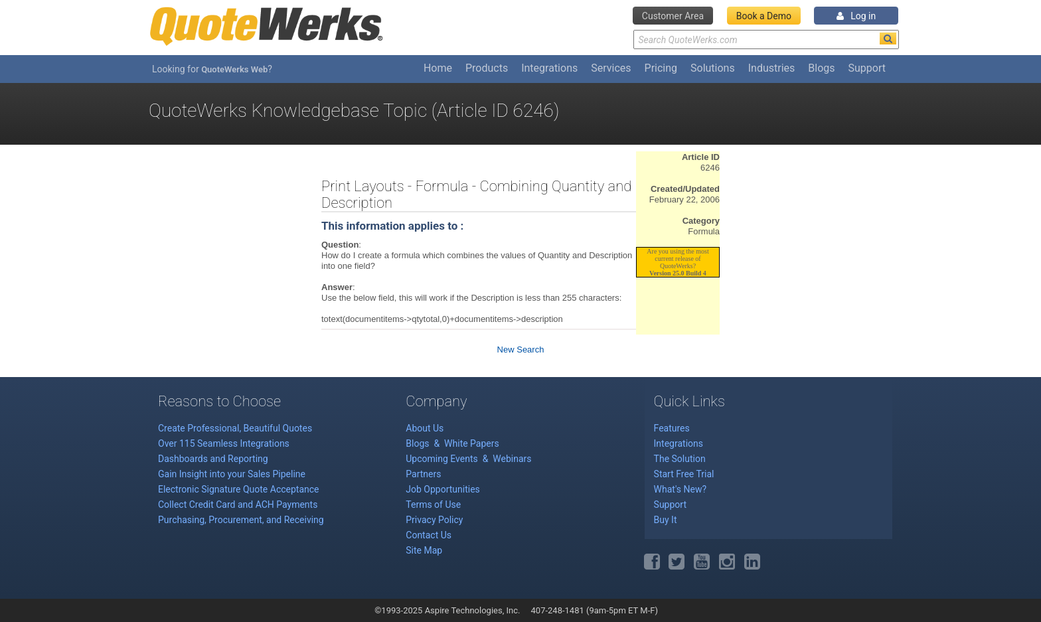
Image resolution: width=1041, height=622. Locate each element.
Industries (771, 68)
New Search (520, 349)
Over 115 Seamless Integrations (223, 443)
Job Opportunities (443, 489)
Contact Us (428, 535)
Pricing (661, 68)
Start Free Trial (684, 474)
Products (486, 68)
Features (672, 428)
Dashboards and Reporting (213, 458)
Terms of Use (433, 504)
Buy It (665, 519)
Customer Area (673, 16)
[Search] (888, 38)
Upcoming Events (443, 458)
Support (867, 68)
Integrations (549, 68)
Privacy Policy (434, 519)
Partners (423, 474)
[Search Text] (766, 39)
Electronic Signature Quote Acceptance (238, 489)
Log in (856, 16)
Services (611, 68)
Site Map (424, 550)
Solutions (712, 68)
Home (438, 68)
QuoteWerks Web (234, 69)
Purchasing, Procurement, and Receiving (241, 519)
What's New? (680, 489)
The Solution (680, 458)
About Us (424, 428)
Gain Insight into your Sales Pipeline (231, 474)
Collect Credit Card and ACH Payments (237, 504)
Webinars (512, 458)
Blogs (821, 68)
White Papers (471, 443)
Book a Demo (763, 16)
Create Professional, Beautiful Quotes (235, 428)
